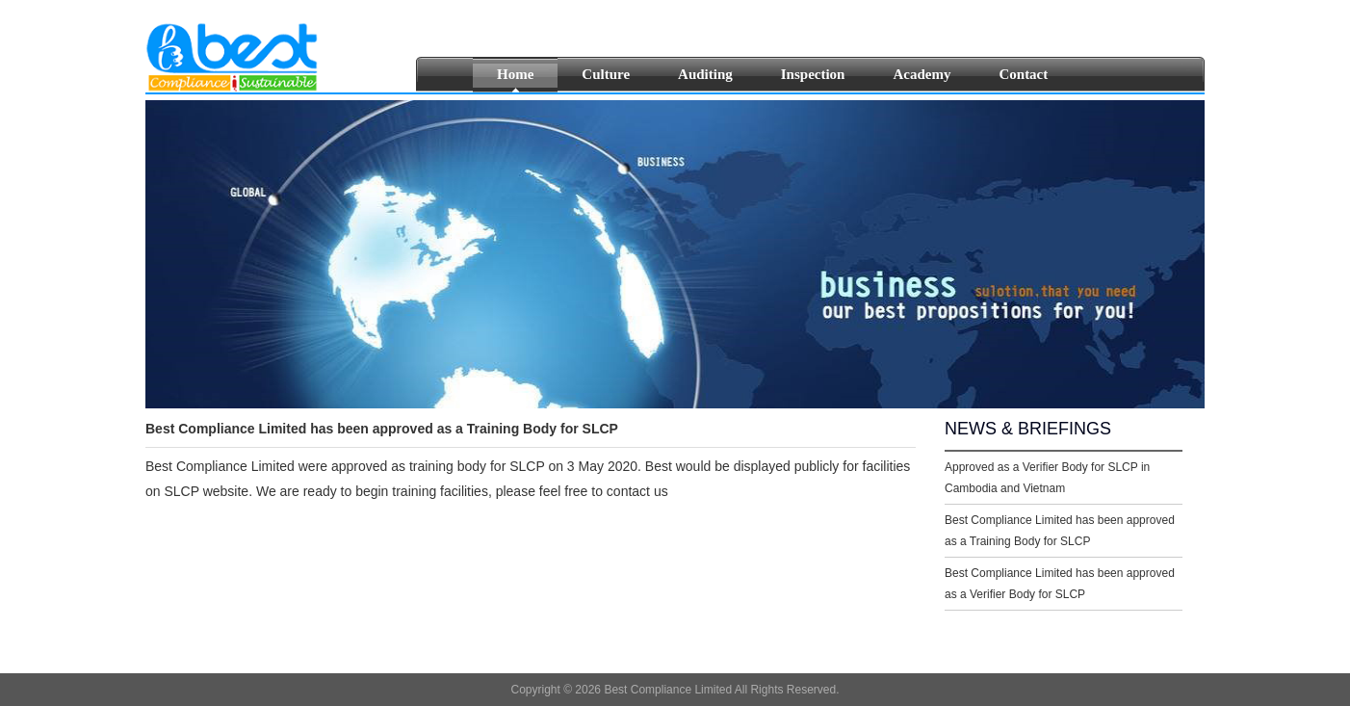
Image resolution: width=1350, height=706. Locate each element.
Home (515, 74)
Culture (606, 74)
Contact (1023, 74)
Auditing (705, 74)
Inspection (813, 74)
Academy (921, 74)
